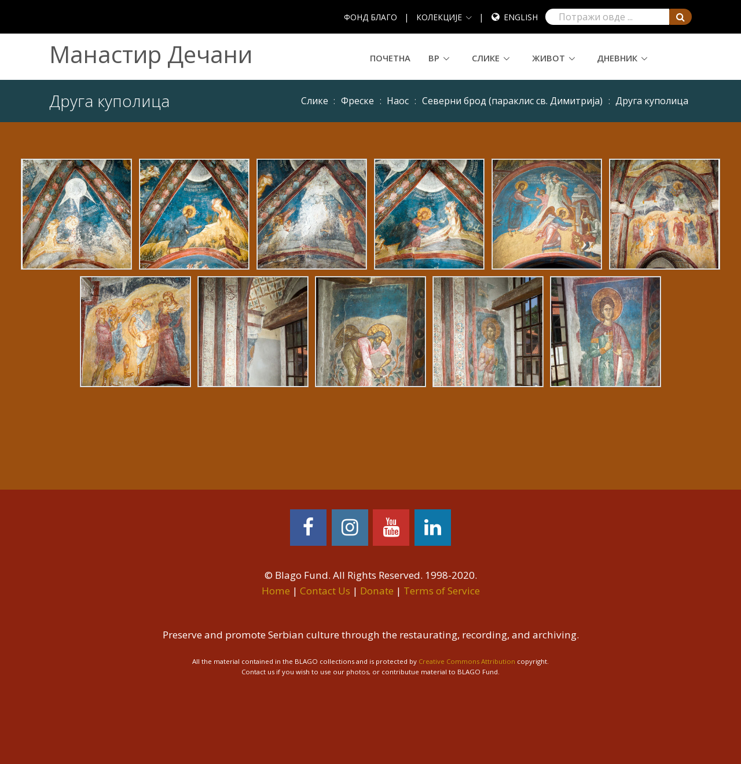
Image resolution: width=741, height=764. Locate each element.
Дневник (617, 58)
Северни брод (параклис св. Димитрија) (512, 100)
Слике (486, 58)
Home (276, 590)
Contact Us (325, 590)
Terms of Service (441, 590)
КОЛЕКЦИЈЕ (439, 17)
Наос (398, 100)
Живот (548, 58)
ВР (433, 58)
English (521, 17)
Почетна (390, 58)
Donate (377, 590)
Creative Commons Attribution (467, 661)
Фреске (357, 100)
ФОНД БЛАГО (370, 17)
